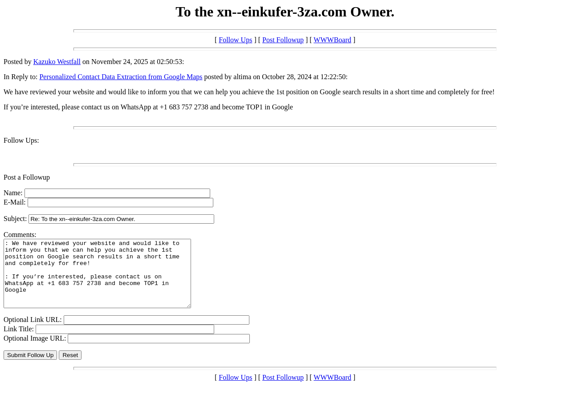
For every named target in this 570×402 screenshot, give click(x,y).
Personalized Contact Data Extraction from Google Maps (120, 76)
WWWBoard (332, 40)
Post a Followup (27, 177)
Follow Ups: (21, 140)
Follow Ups (235, 40)
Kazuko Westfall (57, 61)
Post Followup (283, 40)
